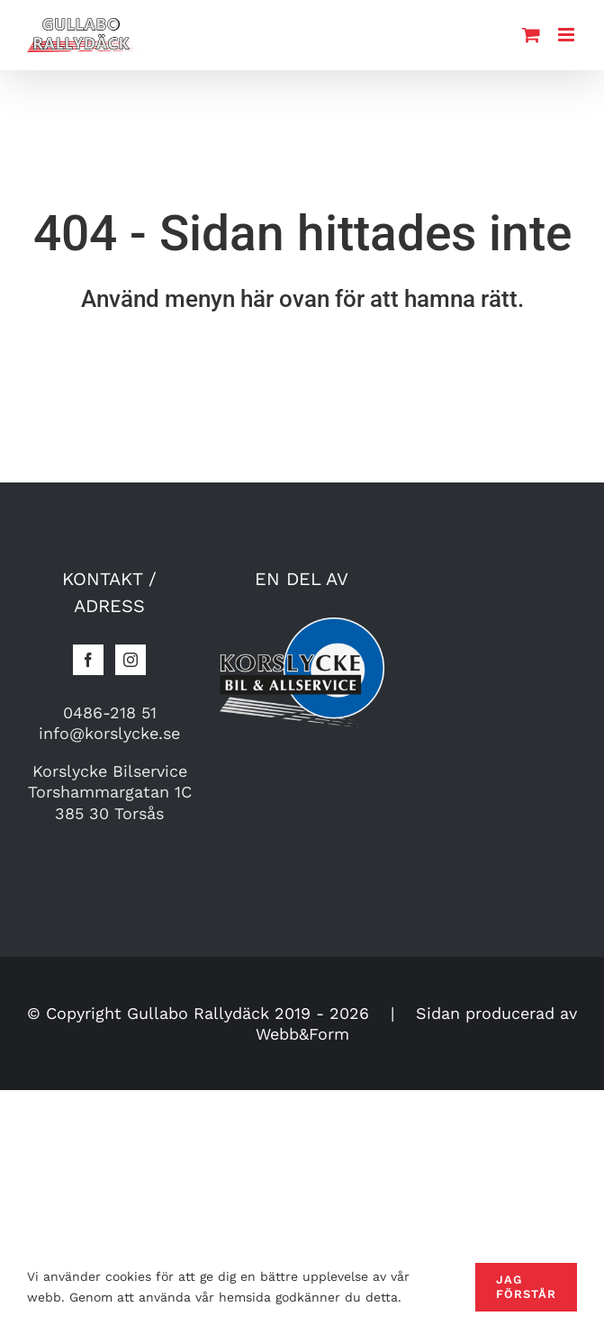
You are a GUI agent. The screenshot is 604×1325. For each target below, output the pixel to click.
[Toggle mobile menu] (567, 34)
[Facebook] (88, 659)
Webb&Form (302, 1033)
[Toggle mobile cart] (531, 34)
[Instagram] (130, 659)
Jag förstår (526, 1287)
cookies (128, 1276)
